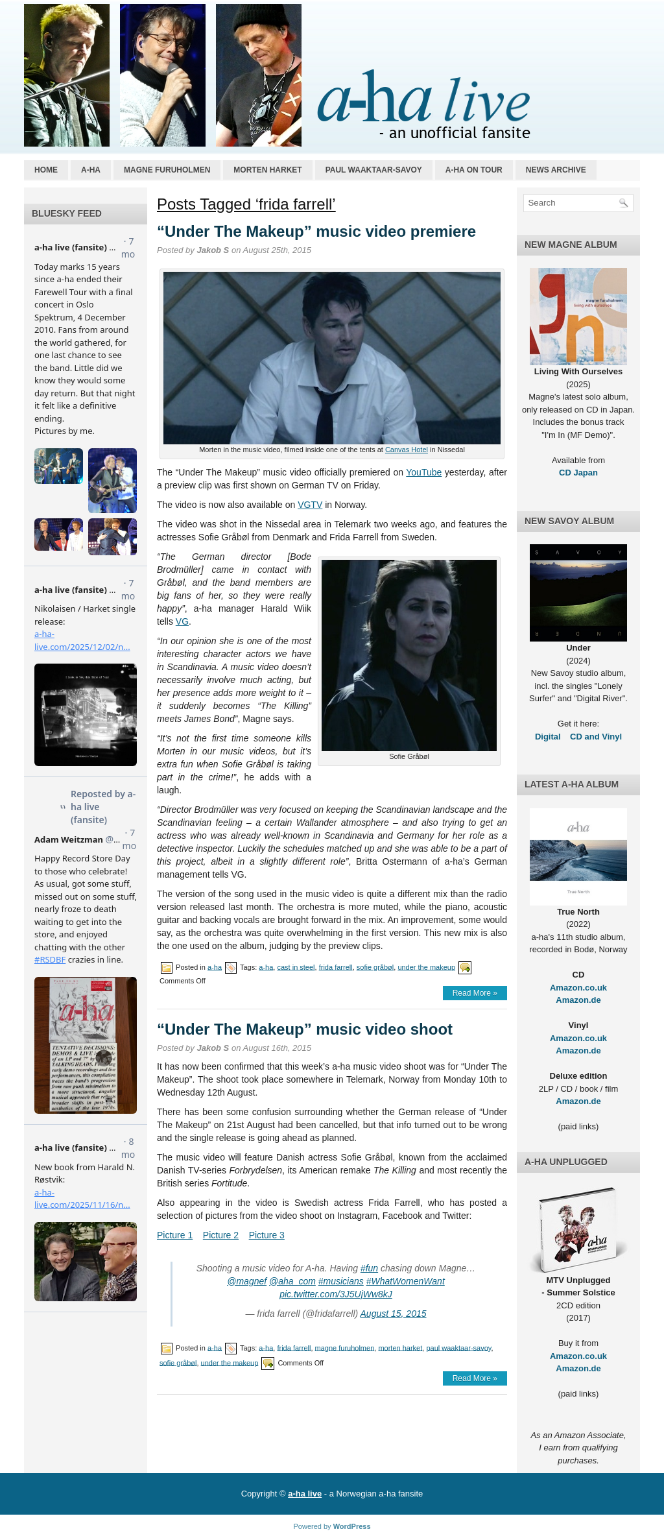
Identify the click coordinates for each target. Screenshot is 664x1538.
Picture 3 (267, 1235)
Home (46, 169)
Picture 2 (221, 1235)
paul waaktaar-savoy (458, 1347)
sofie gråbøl (375, 966)
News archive (556, 169)
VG (182, 621)
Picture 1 (175, 1235)
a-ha (91, 169)
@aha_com (292, 1281)
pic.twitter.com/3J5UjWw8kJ (335, 1294)
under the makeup (426, 966)
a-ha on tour (474, 169)
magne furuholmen (345, 1347)
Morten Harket (267, 169)
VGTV (310, 504)
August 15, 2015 (394, 1313)
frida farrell (336, 966)
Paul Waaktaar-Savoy (374, 169)
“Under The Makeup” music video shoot (305, 1029)
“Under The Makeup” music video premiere (316, 231)
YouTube (424, 472)
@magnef (247, 1281)
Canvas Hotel (406, 449)
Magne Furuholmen (167, 169)
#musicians (341, 1281)
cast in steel (295, 966)
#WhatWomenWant (405, 1281)
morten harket (400, 1347)
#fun (369, 1268)
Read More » (475, 993)
